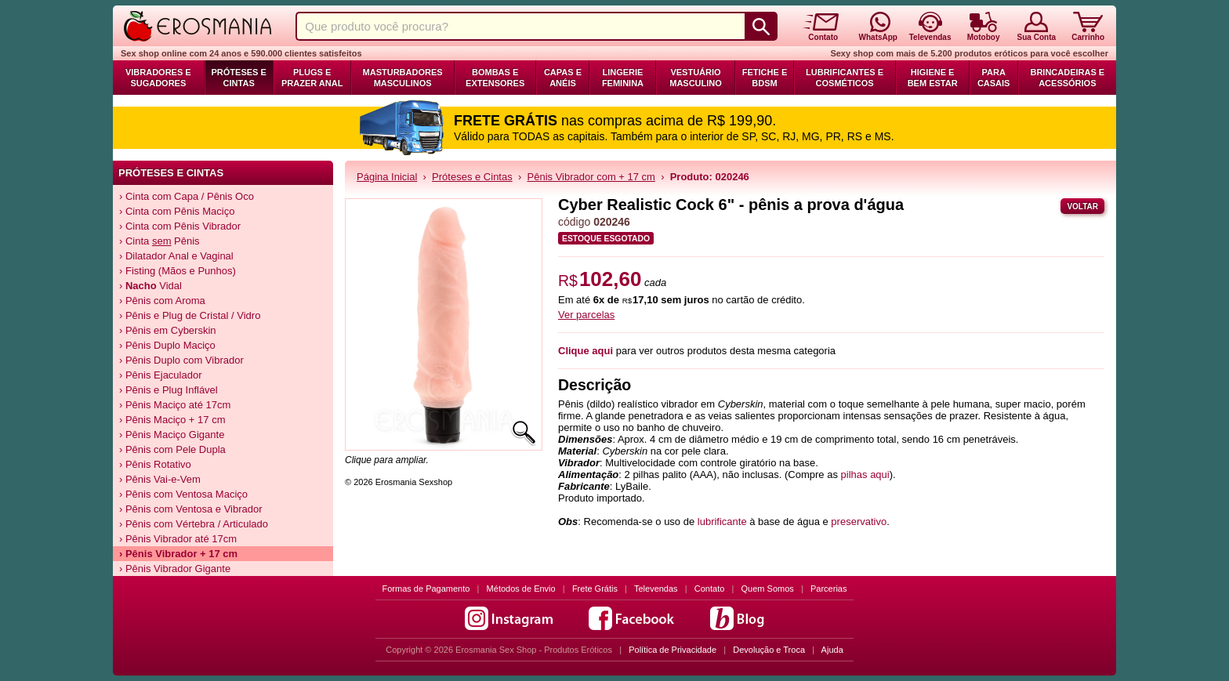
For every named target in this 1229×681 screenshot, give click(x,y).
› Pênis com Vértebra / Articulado (193, 524)
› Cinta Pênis (159, 241)
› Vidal (150, 286)
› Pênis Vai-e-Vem (160, 479)
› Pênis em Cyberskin (167, 330)
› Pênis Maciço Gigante (171, 434)
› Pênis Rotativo (155, 464)
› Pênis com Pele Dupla (172, 449)
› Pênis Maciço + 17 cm (172, 420)
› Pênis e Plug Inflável (168, 390)
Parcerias (828, 588)
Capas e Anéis (563, 77)
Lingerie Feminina (623, 77)
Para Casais (993, 77)
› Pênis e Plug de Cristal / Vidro (189, 315)
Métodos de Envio (521, 588)
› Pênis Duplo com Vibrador (181, 360)
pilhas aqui (865, 474)
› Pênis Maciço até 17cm (174, 405)
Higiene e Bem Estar (933, 77)
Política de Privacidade (672, 649)
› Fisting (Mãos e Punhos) (177, 271)
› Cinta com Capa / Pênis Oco (186, 196)
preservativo (858, 521)
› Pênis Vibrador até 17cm (178, 539)
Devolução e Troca (769, 649)
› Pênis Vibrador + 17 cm (178, 554)
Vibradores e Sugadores (158, 77)
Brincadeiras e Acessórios (1067, 77)
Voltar (1082, 206)
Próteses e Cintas (239, 77)
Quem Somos (767, 588)
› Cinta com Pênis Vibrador (180, 226)
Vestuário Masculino (695, 77)
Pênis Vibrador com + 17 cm (591, 177)
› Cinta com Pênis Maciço (176, 211)
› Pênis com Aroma (162, 300)
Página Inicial (387, 177)
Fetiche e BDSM (764, 77)
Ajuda (832, 649)
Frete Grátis (595, 588)
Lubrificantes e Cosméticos (844, 77)
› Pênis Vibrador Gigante (174, 568)
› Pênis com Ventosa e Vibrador (191, 509)
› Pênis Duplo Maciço (167, 345)
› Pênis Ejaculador (160, 375)
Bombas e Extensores (495, 77)
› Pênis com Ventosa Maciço (183, 494)
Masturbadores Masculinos (403, 77)
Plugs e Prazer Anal (312, 77)
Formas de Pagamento (426, 588)
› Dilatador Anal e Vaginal (176, 256)
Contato (709, 588)
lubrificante (723, 521)
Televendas (656, 588)
